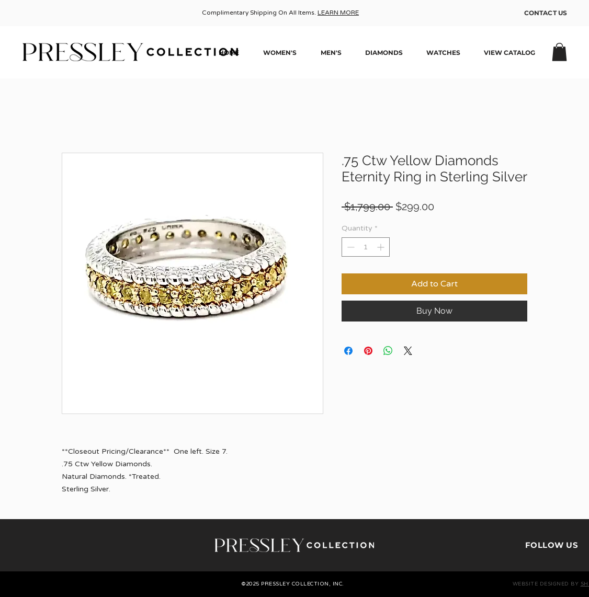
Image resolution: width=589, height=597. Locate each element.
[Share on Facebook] (348, 351)
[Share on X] (408, 351)
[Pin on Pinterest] (368, 351)
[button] (559, 52)
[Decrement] (349, 247)
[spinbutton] (365, 247)
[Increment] (381, 247)
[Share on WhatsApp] (388, 351)
